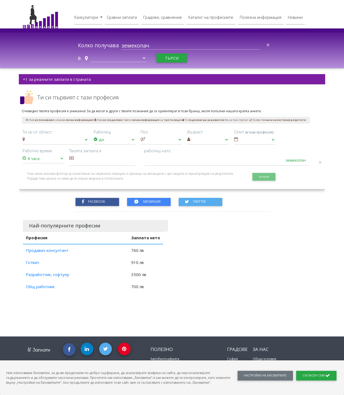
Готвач (32, 262)
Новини (295, 17)
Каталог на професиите (210, 17)
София (232, 359)
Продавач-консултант (47, 250)
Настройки (265, 375)
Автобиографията (164, 359)
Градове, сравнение (162, 17)
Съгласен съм (316, 375)
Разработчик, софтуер (47, 274)
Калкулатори (86, 17)
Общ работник (40, 286)
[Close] (268, 45)
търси (171, 58)
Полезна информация (260, 17)
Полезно (161, 349)
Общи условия (264, 359)
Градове (237, 349)
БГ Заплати (39, 350)
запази (264, 177)
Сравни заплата (122, 17)
